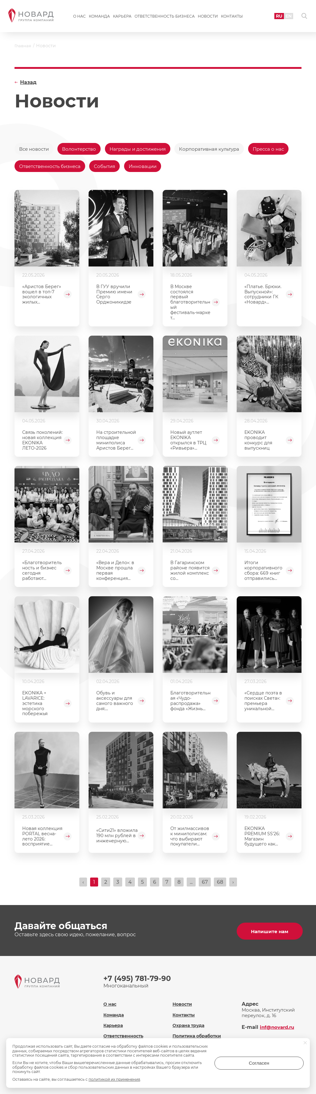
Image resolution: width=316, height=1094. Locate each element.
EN (285, 17)
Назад (28, 82)
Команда (99, 17)
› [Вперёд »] (233, 884)
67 (205, 884)
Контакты (232, 17)
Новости (208, 17)
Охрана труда (189, 1024)
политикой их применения (114, 1079)
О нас (79, 17)
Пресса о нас (35, 167)
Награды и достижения (146, 149)
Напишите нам (269, 932)
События (159, 167)
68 (220, 884)
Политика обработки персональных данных (201, 1038)
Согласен (279, 1065)
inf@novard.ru (278, 1026)
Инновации (199, 167)
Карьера (122, 17)
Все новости (35, 149)
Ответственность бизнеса (165, 17)
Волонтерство (83, 149)
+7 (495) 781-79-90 (138, 979)
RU (275, 17)
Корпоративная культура (222, 149)
